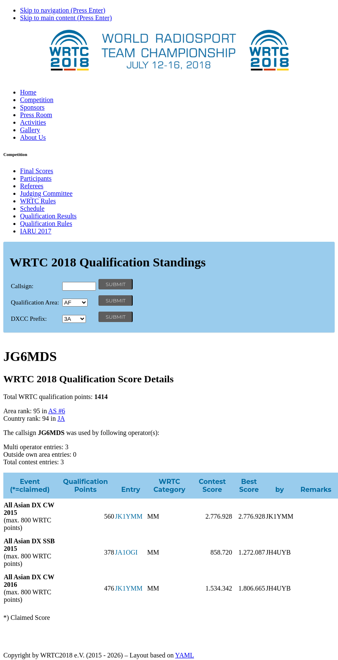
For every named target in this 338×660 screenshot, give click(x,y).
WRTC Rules (38, 201)
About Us (33, 137)
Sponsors (32, 107)
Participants (36, 178)
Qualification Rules (46, 223)
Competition (36, 99)
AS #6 (56, 410)
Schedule (32, 208)
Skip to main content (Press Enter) (66, 17)
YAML (184, 655)
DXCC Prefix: (29, 318)
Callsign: (22, 286)
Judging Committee (46, 193)
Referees (31, 185)
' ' (75, 303)
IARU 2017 (35, 231)
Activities (33, 122)
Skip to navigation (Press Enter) (62, 10)
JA (61, 418)
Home (28, 92)
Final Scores (36, 170)
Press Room (36, 114)
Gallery (30, 129)
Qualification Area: (35, 302)
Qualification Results (48, 216)
